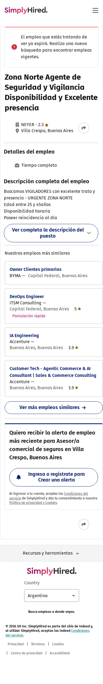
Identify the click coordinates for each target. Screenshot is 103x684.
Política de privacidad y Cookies (33, 503)
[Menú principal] (95, 10)
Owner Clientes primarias (36, 269)
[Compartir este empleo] (83, 128)
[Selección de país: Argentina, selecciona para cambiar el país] (51, 595)
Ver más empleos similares (54, 407)
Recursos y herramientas (51, 553)
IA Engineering (24, 335)
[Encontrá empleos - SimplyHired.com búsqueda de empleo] (26, 10)
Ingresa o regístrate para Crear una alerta (50, 477)
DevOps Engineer (27, 296)
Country (32, 582)
